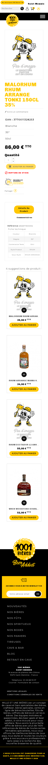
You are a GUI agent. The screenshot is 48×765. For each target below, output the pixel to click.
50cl (8, 138)
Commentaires (24, 217)
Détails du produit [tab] (24, 209)
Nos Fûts (14, 618)
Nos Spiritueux (19, 624)
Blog (11, 653)
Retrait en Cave (19, 659)
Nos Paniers (16, 635)
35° (7, 132)
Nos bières (15, 612)
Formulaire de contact (28, 683)
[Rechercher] (12, 8)
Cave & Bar (15, 647)
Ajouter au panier (21, 166)
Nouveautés (17, 606)
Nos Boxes (15, 629)
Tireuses (14, 641)
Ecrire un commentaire (16, 112)
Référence (12, 226)
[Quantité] (8, 160)
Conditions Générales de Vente (24, 695)
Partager (15, 190)
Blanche (11, 125)
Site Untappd (38, 8)
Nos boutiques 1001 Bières (11, 2)
